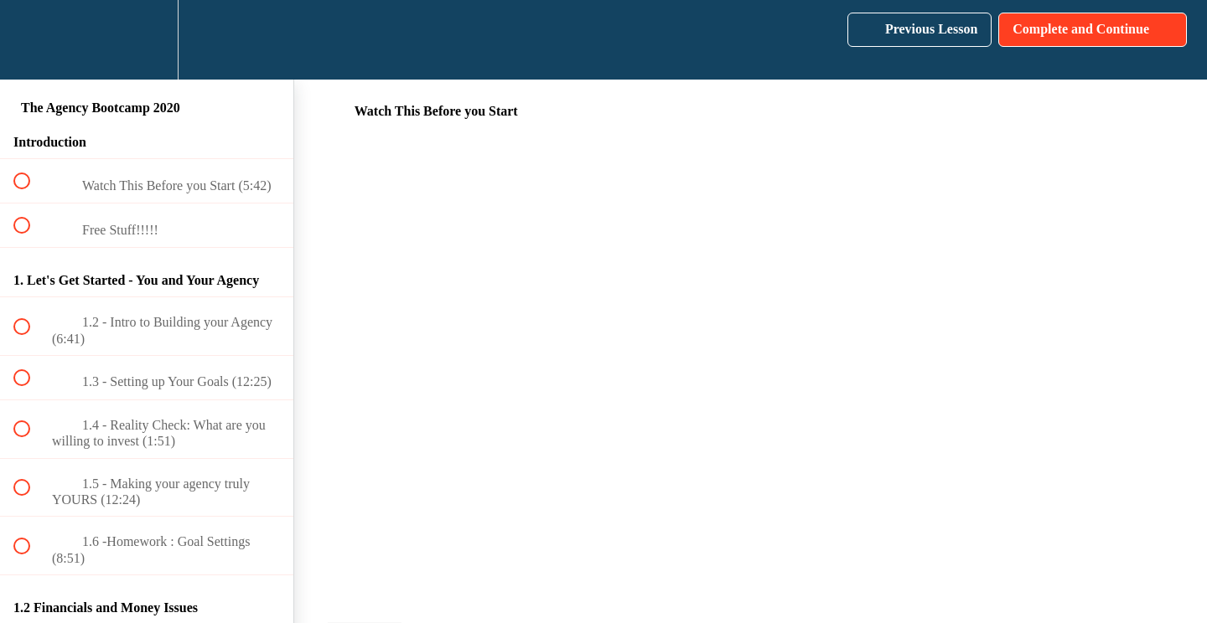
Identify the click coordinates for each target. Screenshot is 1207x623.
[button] (31, 40)
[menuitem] (147, 40)
